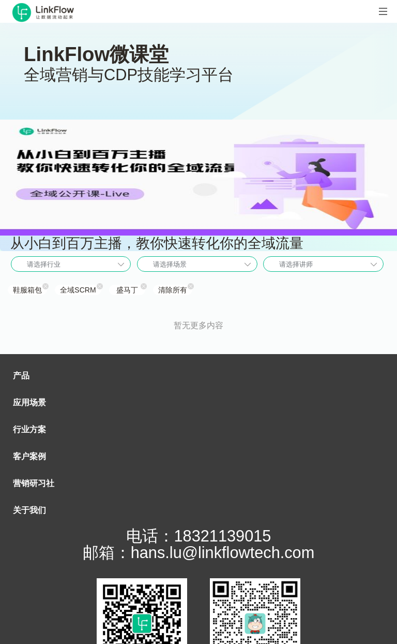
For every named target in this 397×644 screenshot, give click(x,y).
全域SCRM (78, 290)
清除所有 (172, 290)
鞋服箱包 (27, 290)
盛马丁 (127, 290)
